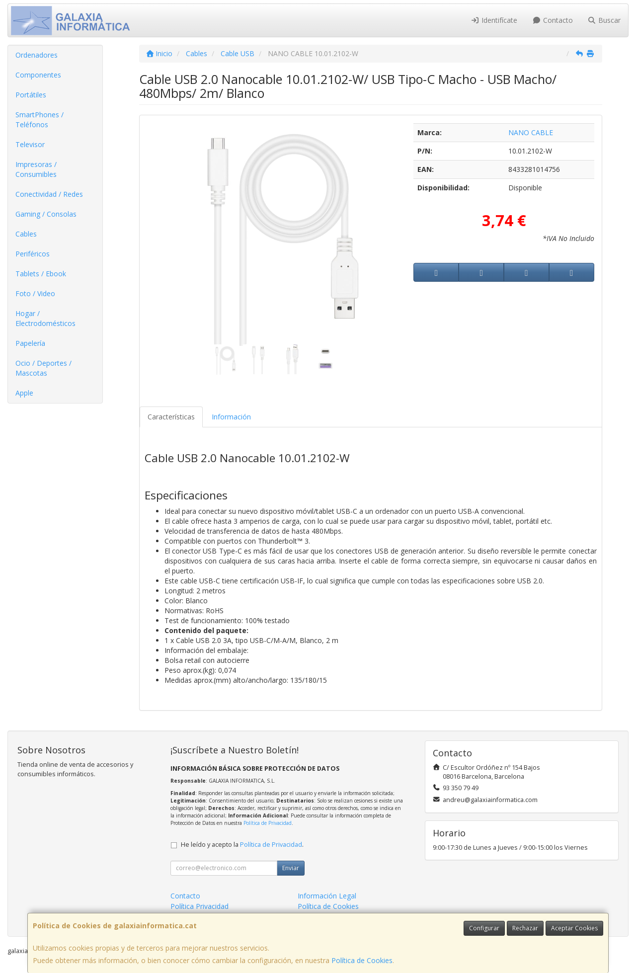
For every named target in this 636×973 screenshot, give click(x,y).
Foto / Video (35, 293)
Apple (24, 393)
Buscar (604, 20)
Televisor (30, 144)
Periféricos (32, 253)
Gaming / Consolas (46, 214)
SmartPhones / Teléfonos (39, 119)
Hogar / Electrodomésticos (45, 318)
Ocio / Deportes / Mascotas (43, 368)
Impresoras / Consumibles (36, 169)
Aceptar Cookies (574, 928)
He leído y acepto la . (242, 844)
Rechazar (525, 928)
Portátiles (30, 94)
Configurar (484, 928)
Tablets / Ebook (40, 273)
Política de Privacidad (267, 822)
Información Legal (327, 895)
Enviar (290, 868)
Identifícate (494, 20)
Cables (26, 234)
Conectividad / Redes (49, 194)
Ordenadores (36, 55)
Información (231, 416)
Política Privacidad (199, 906)
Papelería (30, 343)
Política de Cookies (362, 960)
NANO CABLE (530, 132)
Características (171, 416)
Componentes (38, 75)
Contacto (552, 20)
